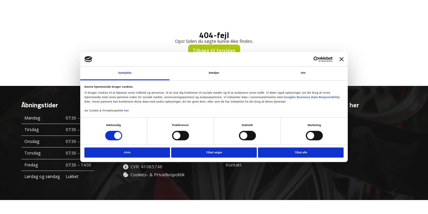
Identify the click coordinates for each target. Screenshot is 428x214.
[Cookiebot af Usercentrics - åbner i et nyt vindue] (307, 59)
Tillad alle (301, 152)
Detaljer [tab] (214, 73)
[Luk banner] (341, 59)
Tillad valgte (214, 152)
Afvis (127, 152)
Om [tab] (303, 73)
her (126, 110)
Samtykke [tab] (125, 73)
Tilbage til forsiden (214, 50)
